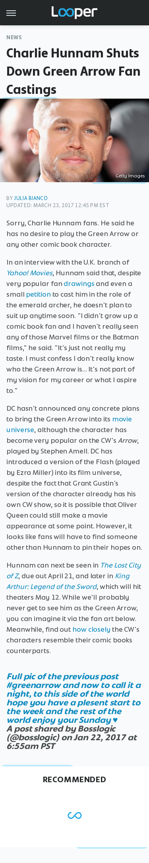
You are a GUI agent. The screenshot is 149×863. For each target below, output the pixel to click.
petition (38, 294)
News (14, 37)
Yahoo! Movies (29, 273)
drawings (79, 283)
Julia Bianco (31, 198)
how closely (91, 629)
